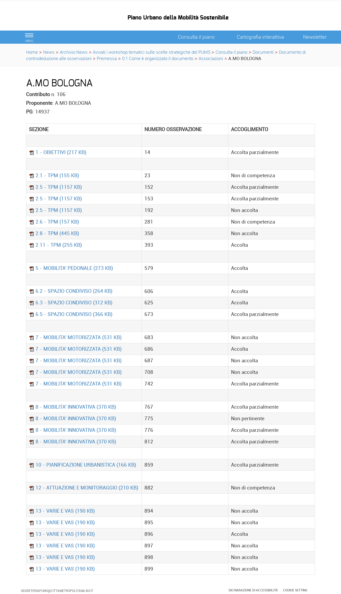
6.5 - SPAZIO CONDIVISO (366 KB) (70, 314)
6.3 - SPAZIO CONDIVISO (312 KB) (70, 302)
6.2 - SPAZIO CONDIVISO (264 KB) (70, 291)
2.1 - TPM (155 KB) (54, 175)
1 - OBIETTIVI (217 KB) (57, 152)
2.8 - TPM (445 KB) (54, 233)
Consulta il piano (231, 52)
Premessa (107, 58)
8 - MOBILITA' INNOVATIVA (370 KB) (72, 406)
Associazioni (211, 58)
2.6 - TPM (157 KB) (54, 221)
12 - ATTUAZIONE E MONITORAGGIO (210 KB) (83, 487)
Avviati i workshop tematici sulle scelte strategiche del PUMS (152, 52)
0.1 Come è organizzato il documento (157, 58)
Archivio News (74, 52)
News (48, 52)
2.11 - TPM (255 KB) (55, 244)
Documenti (263, 52)
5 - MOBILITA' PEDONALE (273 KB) (71, 268)
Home (32, 52)
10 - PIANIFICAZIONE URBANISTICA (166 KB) (82, 464)
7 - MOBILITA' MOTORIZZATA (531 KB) (75, 337)
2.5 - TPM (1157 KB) (55, 187)
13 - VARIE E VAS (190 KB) (62, 510)
